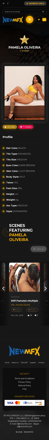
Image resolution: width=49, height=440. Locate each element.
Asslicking (15, 297)
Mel (13, 305)
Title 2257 (24, 362)
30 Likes (10, 127)
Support (33, 362)
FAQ (24, 389)
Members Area (35, 3)
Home (7, 362)
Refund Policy (24, 385)
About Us (15, 362)
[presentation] (3, 288)
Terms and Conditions (24, 378)
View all (38, 249)
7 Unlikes (25, 127)
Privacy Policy (24, 382)
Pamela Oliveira (23, 305)
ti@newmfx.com (24, 424)
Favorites (32, 310)
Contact (41, 362)
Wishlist (16, 310)
